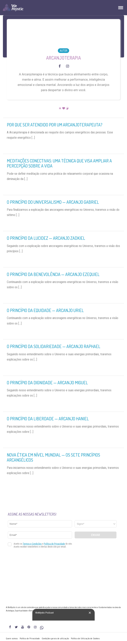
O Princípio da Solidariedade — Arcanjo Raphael (53, 346)
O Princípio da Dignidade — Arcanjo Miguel (47, 382)
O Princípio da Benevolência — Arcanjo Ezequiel (53, 274)
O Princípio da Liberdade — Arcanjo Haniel (48, 418)
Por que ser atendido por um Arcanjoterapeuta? (54, 124)
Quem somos (12, 638)
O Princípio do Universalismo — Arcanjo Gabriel (53, 202)
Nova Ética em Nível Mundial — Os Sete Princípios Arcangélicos (53, 457)
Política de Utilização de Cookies (85, 638)
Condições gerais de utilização (55, 638)
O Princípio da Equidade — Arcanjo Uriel (45, 310)
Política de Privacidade (30, 638)
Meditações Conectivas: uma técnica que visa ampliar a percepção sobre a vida (59, 163)
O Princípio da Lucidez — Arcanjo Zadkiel (46, 238)
